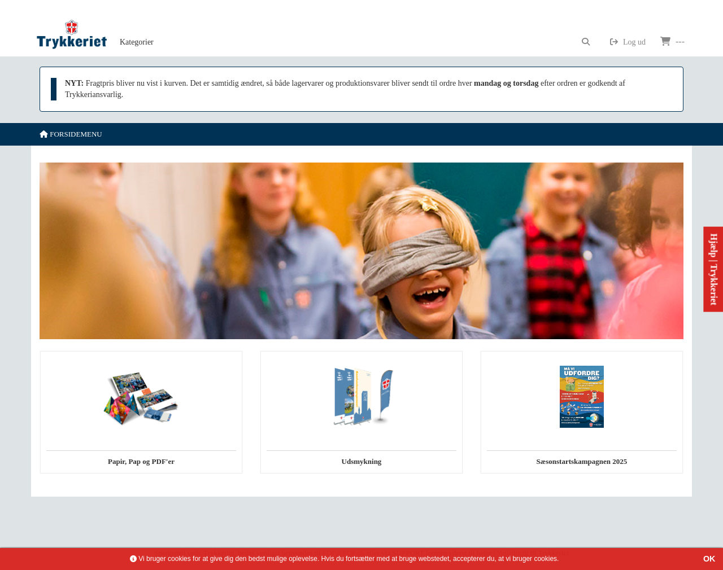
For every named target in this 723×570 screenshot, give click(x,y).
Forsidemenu (71, 134)
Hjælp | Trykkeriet (713, 269)
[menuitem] (136, 28)
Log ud (628, 42)
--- (672, 41)
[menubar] (149, 28)
